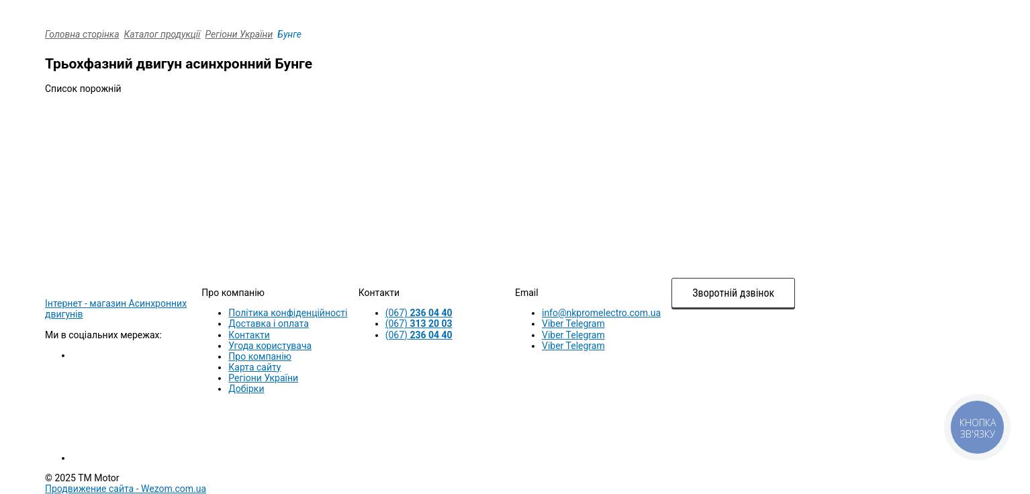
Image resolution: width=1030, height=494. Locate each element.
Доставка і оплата (268, 323)
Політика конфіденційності (287, 312)
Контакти (249, 335)
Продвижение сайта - (125, 488)
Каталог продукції (162, 34)
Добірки (246, 388)
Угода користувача (270, 345)
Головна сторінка (82, 34)
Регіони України (239, 34)
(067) (419, 312)
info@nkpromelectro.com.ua (601, 312)
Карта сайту (254, 367)
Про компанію (259, 356)
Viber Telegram (573, 323)
